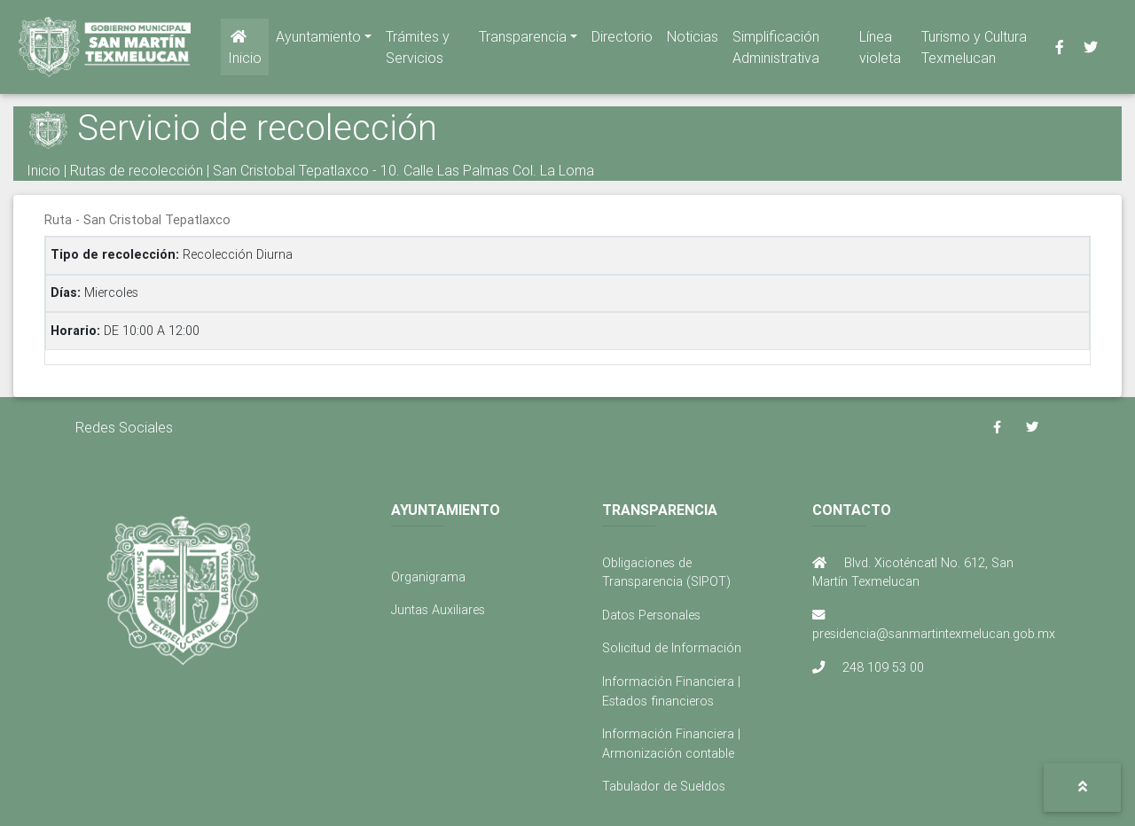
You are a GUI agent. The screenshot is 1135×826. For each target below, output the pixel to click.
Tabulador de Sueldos (663, 786)
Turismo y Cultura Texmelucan (974, 50)
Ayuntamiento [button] (318, 40)
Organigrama (428, 577)
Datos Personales (651, 615)
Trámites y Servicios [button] (418, 50)
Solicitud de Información (671, 648)
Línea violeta (880, 50)
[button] (1082, 787)
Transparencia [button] (523, 40)
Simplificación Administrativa (775, 50)
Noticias (692, 40)
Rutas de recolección (136, 170)
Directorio (622, 40)
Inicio (245, 51)
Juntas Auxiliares (438, 610)
